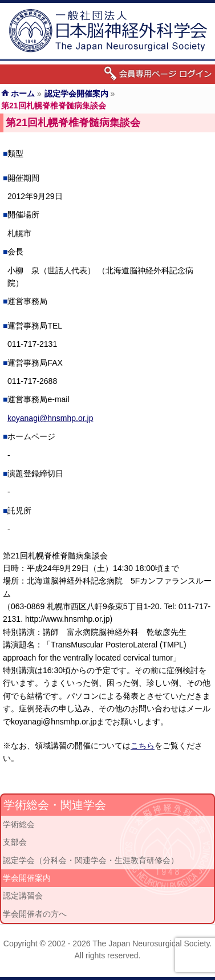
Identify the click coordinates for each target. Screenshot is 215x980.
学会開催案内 (27, 877)
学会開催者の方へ (35, 913)
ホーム (23, 93)
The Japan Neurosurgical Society (150, 943)
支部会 (15, 842)
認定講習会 (23, 895)
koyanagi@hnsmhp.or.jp (50, 418)
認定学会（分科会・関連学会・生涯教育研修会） (91, 860)
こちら (143, 745)
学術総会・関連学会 (54, 805)
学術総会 (19, 824)
